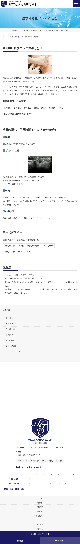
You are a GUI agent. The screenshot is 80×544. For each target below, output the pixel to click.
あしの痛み (10, 340)
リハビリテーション (14, 351)
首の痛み (9, 318)
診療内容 (40, 511)
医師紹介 (40, 503)
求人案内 (40, 524)
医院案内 (40, 507)
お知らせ (40, 529)
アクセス (60, 541)
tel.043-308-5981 (30, 467)
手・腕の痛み (11, 329)
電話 (20, 541)
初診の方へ (40, 516)
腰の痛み (9, 335)
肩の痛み (9, 324)
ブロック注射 (11, 346)
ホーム (40, 498)
